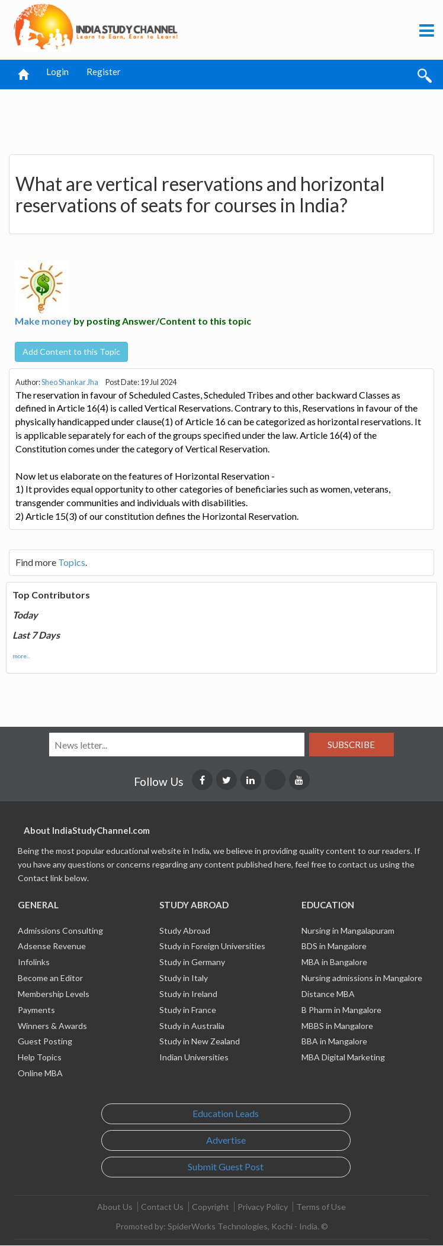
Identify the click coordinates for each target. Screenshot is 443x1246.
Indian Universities (194, 1057)
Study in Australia (191, 1026)
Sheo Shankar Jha (69, 382)
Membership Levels (53, 994)
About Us (115, 1207)
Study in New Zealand (199, 1041)
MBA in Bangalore (334, 962)
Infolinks (34, 962)
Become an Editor (50, 978)
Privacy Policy (262, 1207)
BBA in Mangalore (334, 1041)
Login (57, 71)
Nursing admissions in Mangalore (361, 978)
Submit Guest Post (226, 1166)
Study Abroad (184, 930)
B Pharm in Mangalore (341, 1010)
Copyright (210, 1207)
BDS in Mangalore (334, 946)
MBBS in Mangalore (337, 1026)
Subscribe (351, 744)
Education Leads (225, 1113)
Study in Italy (183, 978)
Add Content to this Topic (71, 352)
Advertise (226, 1139)
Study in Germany (192, 962)
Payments (36, 1010)
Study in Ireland (188, 994)
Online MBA (40, 1073)
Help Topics (40, 1057)
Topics (71, 562)
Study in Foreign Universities (212, 946)
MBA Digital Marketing (343, 1057)
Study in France (187, 1010)
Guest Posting (45, 1041)
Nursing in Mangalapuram (347, 930)
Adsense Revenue (52, 946)
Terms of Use (321, 1207)
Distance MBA (328, 994)
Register (103, 71)
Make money (43, 320)
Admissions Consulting (60, 930)
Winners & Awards (52, 1026)
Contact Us (162, 1207)
